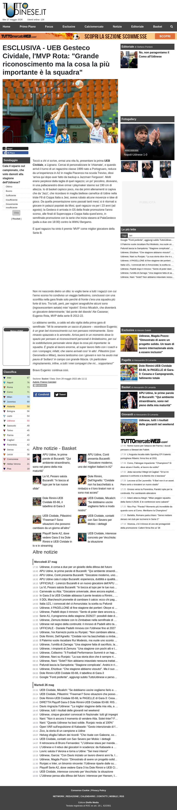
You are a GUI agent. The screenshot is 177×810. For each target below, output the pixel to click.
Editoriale (128, 46)
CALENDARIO (88, 796)
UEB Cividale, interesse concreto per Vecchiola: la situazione (102, 537)
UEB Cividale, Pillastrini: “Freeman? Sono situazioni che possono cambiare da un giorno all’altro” (98, 694)
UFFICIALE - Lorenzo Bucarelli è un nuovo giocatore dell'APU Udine (81, 583)
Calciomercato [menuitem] (94, 26)
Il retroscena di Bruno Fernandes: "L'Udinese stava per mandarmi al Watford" (86, 743)
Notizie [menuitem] (117, 26)
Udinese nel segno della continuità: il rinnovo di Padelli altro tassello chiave (85, 624)
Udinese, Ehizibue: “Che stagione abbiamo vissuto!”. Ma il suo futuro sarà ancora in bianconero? (98, 669)
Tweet (60, 394)
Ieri (130, 235)
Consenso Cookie (80, 790)
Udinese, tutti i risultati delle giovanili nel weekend (69, 710)
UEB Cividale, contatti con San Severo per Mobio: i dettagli (101, 519)
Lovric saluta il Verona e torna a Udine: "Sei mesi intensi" (74, 751)
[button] (16, 212)
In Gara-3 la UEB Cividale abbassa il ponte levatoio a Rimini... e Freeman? (85, 595)
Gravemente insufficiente (12, 206)
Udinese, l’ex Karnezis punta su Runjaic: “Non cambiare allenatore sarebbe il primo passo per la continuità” (104, 632)
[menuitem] (171, 26)
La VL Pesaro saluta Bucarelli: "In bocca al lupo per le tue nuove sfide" (82, 587)
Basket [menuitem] (157, 26)
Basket (45, 378)
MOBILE (113, 796)
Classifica (10, 371)
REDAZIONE (72, 796)
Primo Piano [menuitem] (28, 26)
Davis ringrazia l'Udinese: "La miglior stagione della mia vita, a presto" (82, 706)
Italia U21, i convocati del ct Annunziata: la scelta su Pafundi (76, 603)
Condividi (42, 394)
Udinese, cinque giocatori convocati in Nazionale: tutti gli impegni (79, 714)
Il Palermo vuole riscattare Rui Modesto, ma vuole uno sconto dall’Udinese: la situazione (93, 640)
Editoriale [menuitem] (137, 26)
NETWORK (58, 796)
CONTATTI (102, 796)
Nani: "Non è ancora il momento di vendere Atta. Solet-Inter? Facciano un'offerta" (88, 718)
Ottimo (9, 186)
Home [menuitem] (6, 26)
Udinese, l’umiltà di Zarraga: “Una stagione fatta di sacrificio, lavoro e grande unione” (91, 644)
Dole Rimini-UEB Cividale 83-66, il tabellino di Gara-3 (54, 502)
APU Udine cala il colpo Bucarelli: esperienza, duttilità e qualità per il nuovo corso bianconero (95, 579)
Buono (9, 191)
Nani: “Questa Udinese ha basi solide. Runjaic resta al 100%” (77, 722)
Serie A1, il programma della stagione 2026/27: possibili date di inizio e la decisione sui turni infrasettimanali (104, 615)
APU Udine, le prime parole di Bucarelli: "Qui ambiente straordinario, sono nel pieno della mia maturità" (52, 462)
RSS (122, 796)
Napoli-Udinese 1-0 (135, 154)
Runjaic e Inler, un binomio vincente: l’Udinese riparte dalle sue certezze (83, 763)
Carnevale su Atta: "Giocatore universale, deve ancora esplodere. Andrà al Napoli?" (90, 591)
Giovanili (127, 414)
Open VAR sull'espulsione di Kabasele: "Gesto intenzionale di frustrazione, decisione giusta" (95, 726)
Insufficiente (12, 200)
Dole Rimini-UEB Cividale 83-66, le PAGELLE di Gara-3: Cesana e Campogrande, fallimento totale (99, 698)
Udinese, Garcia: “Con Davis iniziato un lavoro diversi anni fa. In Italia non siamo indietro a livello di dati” (102, 755)
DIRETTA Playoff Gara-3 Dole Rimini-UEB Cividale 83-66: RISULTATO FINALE (87, 702)
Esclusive (128, 330)
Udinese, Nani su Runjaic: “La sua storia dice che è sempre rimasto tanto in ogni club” (91, 656)
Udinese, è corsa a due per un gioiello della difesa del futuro (76, 567)
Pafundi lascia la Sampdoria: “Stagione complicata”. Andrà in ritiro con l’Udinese (88, 664)
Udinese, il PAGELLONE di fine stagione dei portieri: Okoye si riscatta (82, 607)
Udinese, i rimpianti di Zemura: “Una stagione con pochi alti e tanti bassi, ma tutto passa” (93, 648)
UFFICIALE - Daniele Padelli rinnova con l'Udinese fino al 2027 (78, 628)
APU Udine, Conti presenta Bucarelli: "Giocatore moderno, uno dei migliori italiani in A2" (92, 575)
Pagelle (126, 360)
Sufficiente (11, 195)
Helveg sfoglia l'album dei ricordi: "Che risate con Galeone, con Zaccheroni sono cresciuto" (94, 734)
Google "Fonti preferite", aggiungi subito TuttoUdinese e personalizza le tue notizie (89, 677)
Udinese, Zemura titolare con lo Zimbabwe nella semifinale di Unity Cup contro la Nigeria (93, 620)
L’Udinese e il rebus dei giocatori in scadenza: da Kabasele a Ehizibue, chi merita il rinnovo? (95, 747)
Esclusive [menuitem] (69, 26)
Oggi (124, 235)
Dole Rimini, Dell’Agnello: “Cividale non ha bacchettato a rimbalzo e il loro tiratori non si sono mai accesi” (96, 484)
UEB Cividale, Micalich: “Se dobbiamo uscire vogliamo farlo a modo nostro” (85, 690)
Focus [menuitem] (49, 26)
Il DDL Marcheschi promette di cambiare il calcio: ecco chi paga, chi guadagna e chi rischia (94, 599)
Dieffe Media (92, 802)
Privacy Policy (98, 790)
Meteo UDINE (16, 331)
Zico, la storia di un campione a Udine (62, 730)
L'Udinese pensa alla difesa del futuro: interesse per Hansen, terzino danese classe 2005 (93, 775)
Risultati (16, 218)
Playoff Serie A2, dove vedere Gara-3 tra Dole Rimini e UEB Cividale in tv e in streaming (93, 767)
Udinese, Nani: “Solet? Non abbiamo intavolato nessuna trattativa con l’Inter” (86, 660)
